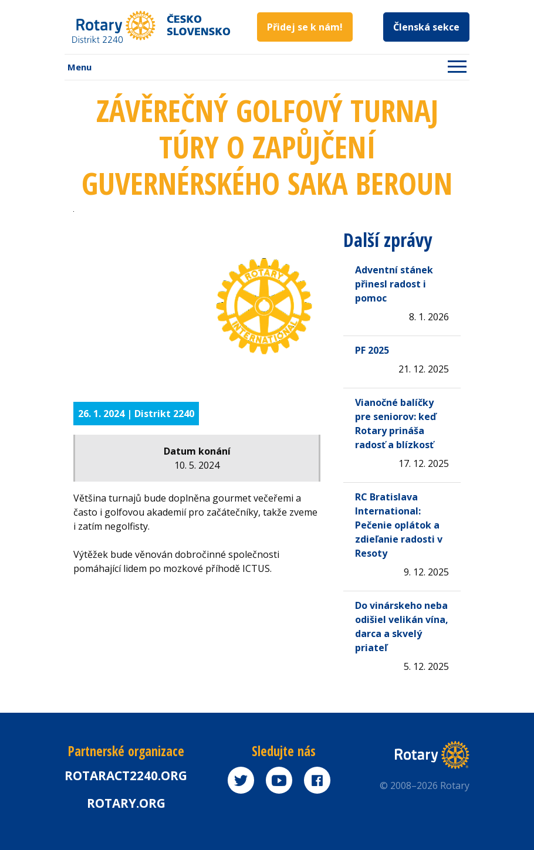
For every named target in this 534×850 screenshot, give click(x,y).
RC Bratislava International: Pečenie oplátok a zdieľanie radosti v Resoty (398, 525)
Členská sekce (426, 27)
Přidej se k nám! (305, 27)
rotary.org (126, 803)
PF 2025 (372, 350)
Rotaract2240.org (126, 775)
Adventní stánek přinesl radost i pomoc (394, 283)
